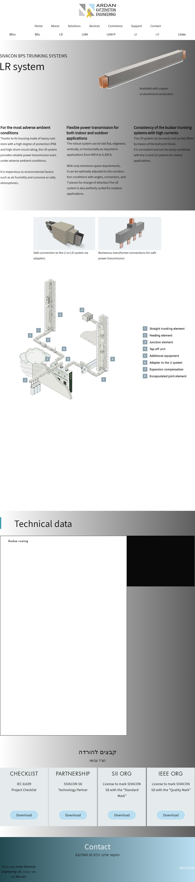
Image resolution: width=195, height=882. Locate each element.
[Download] (24, 815)
